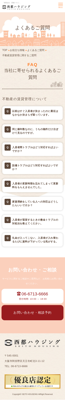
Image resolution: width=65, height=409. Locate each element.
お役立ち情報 (17, 50)
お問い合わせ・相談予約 (32, 312)
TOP (4, 50)
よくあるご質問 (35, 50)
